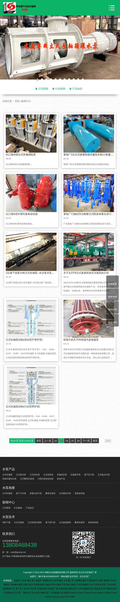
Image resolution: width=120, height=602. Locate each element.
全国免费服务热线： (36, 543)
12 (55, 447)
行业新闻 (60, 88)
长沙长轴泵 (58, 580)
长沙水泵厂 (85, 576)
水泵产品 (8, 469)
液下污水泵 (21, 493)
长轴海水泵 (47, 580)
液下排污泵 (89, 474)
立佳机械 (7, 593)
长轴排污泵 (50, 584)
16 (78, 447)
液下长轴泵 (36, 580)
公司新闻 (43, 88)
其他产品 (61, 479)
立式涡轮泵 (48, 474)
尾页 (95, 447)
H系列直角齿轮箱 (45, 479)
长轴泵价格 (42, 588)
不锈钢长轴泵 (80, 580)
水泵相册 (8, 487)
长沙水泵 (36, 593)
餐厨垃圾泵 (50, 493)
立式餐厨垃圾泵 (27, 479)
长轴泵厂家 (53, 588)
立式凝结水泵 (65, 493)
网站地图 (65, 576)
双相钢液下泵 (9, 588)
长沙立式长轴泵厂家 (87, 572)
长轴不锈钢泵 (104, 580)
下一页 (86, 447)
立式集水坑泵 (104, 474)
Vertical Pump (76, 593)
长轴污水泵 (28, 584)
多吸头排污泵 (36, 493)
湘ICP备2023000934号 (48, 576)
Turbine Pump (90, 593)
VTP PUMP (69, 597)
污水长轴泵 (111, 584)
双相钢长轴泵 (16, 584)
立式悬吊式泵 (99, 584)
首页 (17, 101)
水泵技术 (8, 517)
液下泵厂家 (21, 588)
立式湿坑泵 (35, 474)
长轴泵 (17, 580)
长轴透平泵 (75, 474)
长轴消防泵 (92, 580)
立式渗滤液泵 (65, 522)
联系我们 (8, 533)
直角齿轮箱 (80, 493)
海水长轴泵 (71, 584)
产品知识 (77, 88)
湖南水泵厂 (45, 593)
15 (72, 447)
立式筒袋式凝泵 (35, 522)
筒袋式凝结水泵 (9, 479)
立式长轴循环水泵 (85, 584)
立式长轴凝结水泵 (85, 588)
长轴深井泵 (62, 474)
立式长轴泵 (7, 474)
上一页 (47, 447)
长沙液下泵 (69, 580)
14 (66, 447)
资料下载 (6, 522)
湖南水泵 (27, 593)
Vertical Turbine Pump (107, 593)
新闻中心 (26, 101)
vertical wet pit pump (54, 597)
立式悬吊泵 (21, 474)
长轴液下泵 (60, 584)
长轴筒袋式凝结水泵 (68, 588)
